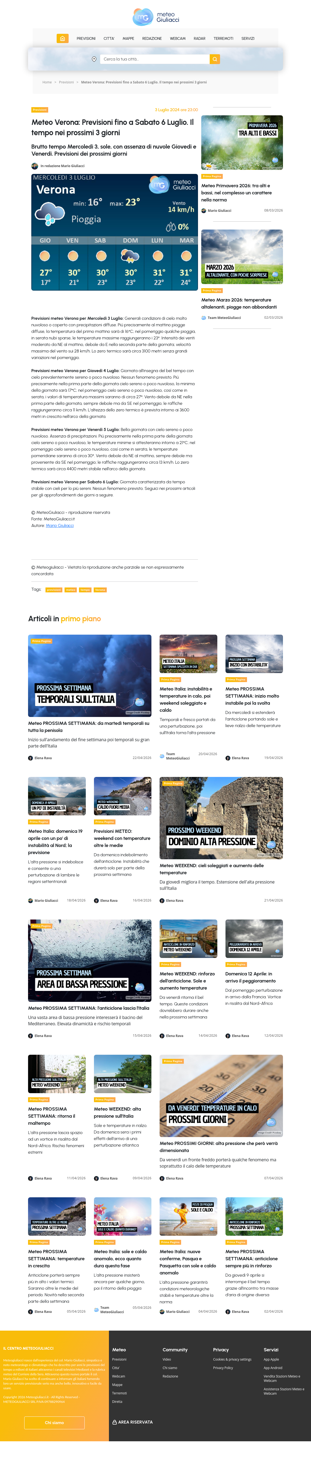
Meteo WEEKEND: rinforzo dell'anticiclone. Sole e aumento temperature (187, 981)
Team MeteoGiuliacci (224, 318)
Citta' (116, 1368)
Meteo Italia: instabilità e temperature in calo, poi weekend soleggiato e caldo (186, 699)
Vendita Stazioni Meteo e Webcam (282, 1378)
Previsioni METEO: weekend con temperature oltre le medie (122, 838)
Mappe (117, 1384)
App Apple (271, 1359)
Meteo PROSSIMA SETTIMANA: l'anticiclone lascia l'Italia (88, 1008)
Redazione (170, 1376)
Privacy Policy (223, 1368)
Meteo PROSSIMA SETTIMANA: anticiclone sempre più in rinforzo (251, 1259)
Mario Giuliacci (60, 525)
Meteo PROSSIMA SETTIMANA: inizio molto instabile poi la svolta (252, 696)
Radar (199, 38)
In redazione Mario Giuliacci (62, 165)
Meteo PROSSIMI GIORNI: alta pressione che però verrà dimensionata (219, 1146)
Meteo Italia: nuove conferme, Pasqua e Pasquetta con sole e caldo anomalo (188, 1262)
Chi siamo (54, 1422)
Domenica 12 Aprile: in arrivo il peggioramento (250, 977)
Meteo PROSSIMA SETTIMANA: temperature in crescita (56, 1259)
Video (167, 1359)
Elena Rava (43, 758)
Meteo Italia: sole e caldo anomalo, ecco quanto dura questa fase (120, 1259)
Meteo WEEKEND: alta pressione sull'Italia (117, 1112)
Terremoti (119, 1393)
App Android (273, 1368)
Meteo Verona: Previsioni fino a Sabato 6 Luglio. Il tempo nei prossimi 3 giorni (144, 82)
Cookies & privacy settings (232, 1359)
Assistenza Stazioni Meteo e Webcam (284, 1391)
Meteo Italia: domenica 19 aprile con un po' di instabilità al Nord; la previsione (55, 841)
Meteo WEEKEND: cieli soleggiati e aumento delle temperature (212, 869)
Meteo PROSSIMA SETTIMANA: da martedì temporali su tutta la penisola (88, 726)
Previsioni (66, 82)
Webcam (178, 38)
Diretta (117, 1401)
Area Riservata (135, 1422)
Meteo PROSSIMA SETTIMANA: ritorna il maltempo (51, 1116)
